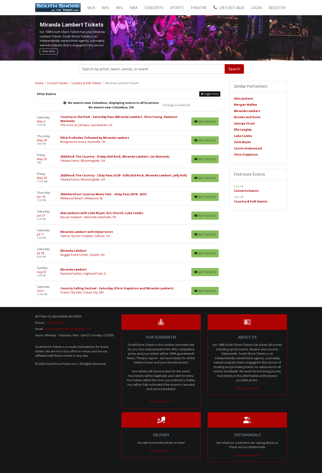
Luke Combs (243, 136)
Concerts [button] (153, 7)
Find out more (161, 401)
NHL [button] (106, 7)
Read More (48, 51)
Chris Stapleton (246, 154)
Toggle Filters (209, 93)
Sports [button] (177, 7)
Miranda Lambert (247, 111)
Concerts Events (246, 191)
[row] (128, 121)
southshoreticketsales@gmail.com (67, 329)
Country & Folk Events (250, 201)
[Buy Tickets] (205, 121)
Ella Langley (243, 129)
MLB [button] (91, 7)
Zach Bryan (242, 142)
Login (256, 7)
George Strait (244, 123)
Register (277, 7)
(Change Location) (176, 105)
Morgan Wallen (245, 104)
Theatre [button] (198, 7)
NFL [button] (119, 7)
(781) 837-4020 (228, 7)
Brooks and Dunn (247, 117)
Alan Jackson (243, 98)
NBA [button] (134, 7)
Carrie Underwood (248, 148)
